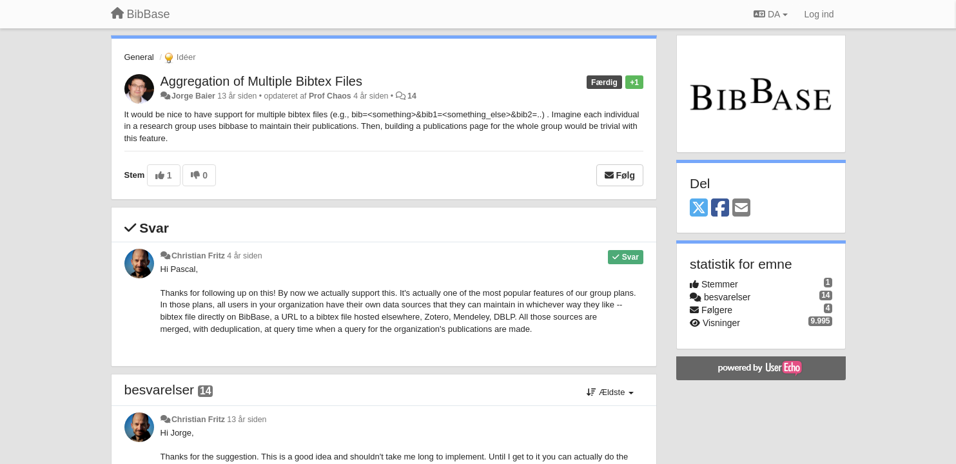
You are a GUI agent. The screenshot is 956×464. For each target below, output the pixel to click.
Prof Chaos (330, 96)
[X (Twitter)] (699, 208)
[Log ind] (819, 14)
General (139, 57)
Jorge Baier (193, 96)
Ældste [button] (610, 392)
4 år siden (244, 255)
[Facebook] (720, 208)
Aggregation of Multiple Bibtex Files (262, 81)
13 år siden (246, 419)
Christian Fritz (198, 255)
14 (411, 96)
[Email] (741, 208)
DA (770, 14)
